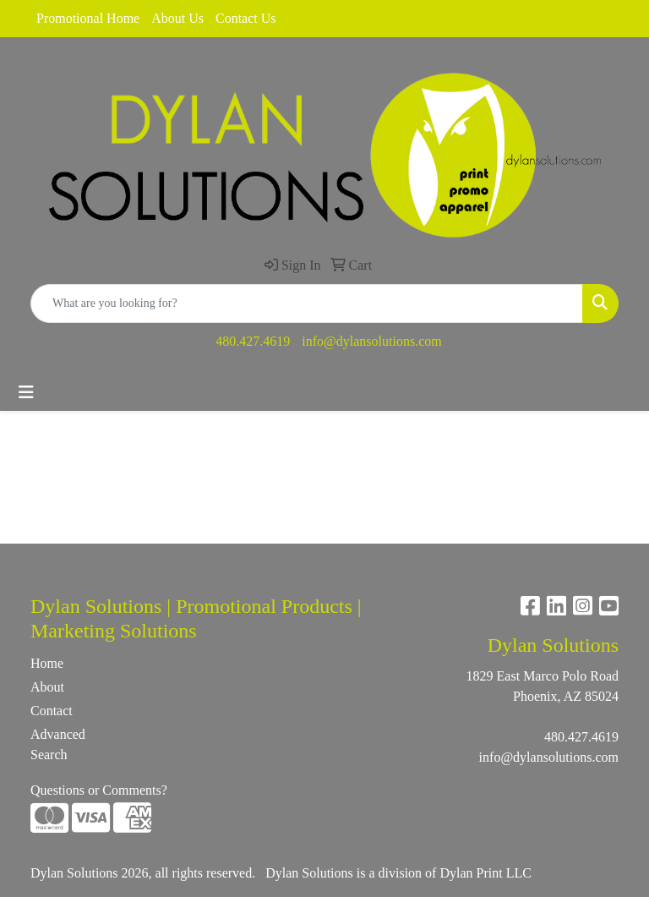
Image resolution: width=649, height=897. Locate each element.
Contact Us (245, 18)
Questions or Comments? (98, 790)
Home (46, 663)
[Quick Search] (306, 303)
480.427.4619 (252, 341)
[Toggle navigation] (26, 392)
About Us (177, 18)
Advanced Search (57, 744)
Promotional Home (87, 18)
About (47, 687)
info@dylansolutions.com (371, 341)
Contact (51, 710)
